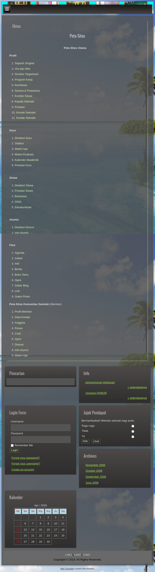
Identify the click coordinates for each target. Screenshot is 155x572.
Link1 (68, 554)
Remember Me (22, 445)
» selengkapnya (137, 387)
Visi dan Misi (22, 68)
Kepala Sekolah (24, 101)
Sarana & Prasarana (27, 90)
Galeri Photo (22, 296)
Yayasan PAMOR (96, 393)
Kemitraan (21, 85)
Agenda (19, 252)
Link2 (77, 554)
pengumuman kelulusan (100, 382)
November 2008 (95, 465)
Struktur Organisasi (26, 74)
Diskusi (19, 344)
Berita (18, 269)
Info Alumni (21, 232)
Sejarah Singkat (24, 63)
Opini (18, 280)
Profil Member (23, 311)
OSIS (18, 201)
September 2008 (96, 476)
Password (17, 433)
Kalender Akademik (27, 159)
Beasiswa (21, 196)
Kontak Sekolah (26, 117)
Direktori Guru (23, 138)
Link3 (86, 554)
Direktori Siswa (24, 185)
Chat (18, 333)
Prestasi (20, 107)
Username (17, 421)
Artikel (18, 258)
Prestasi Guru (23, 165)
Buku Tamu (22, 274)
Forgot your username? (25, 463)
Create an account (22, 469)
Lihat (96, 441)
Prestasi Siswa (24, 190)
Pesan (19, 328)
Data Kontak (22, 317)
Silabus (19, 143)
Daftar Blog (22, 285)
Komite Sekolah (26, 112)
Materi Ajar (21, 148)
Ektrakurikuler (23, 207)
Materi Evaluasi (24, 154)
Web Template (67, 569)
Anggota (20, 322)
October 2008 (94, 470)
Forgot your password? (25, 457)
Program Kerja (24, 79)
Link (17, 291)
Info (17, 263)
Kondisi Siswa (23, 96)
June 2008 (92, 482)
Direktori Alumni (24, 227)
